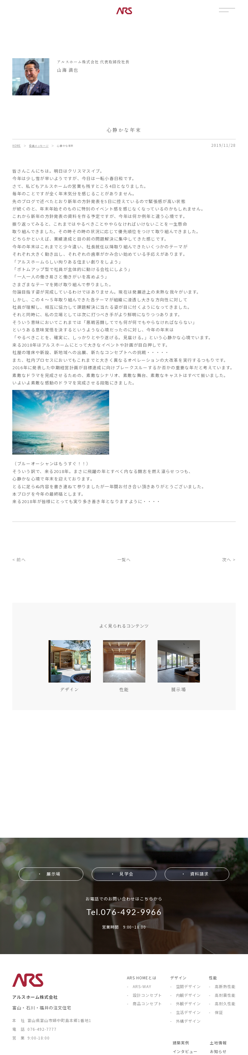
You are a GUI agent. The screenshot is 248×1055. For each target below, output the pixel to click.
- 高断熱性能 (222, 986)
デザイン (178, 977)
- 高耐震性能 (222, 995)
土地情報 (218, 1042)
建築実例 (181, 1042)
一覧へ (124, 559)
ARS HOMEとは (142, 977)
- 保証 (216, 1012)
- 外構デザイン (185, 1021)
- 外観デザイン (185, 1003)
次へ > (228, 559)
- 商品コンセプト (144, 1003)
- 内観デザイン (185, 995)
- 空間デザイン (185, 986)
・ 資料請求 (194, 874)
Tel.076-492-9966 (124, 912)
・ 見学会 (121, 874)
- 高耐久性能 (222, 1003)
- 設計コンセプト (144, 995)
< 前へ (19, 559)
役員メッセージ (38, 145)
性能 (213, 977)
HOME (16, 145)
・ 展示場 (48, 874)
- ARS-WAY (139, 986)
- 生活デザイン (185, 1012)
